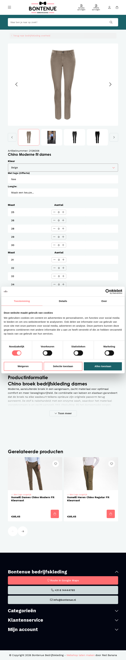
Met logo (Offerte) (19, 173)
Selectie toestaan (63, 366)
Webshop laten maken (80, 655)
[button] (16, 85)
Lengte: (12, 186)
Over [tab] (104, 301)
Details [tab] (63, 301)
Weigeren (23, 366)
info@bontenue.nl (64, 599)
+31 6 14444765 (65, 590)
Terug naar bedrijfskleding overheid (31, 35)
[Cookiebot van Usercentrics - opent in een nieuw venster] (108, 291)
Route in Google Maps (64, 580)
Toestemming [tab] (22, 301)
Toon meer (65, 413)
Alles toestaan (102, 366)
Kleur (11, 161)
